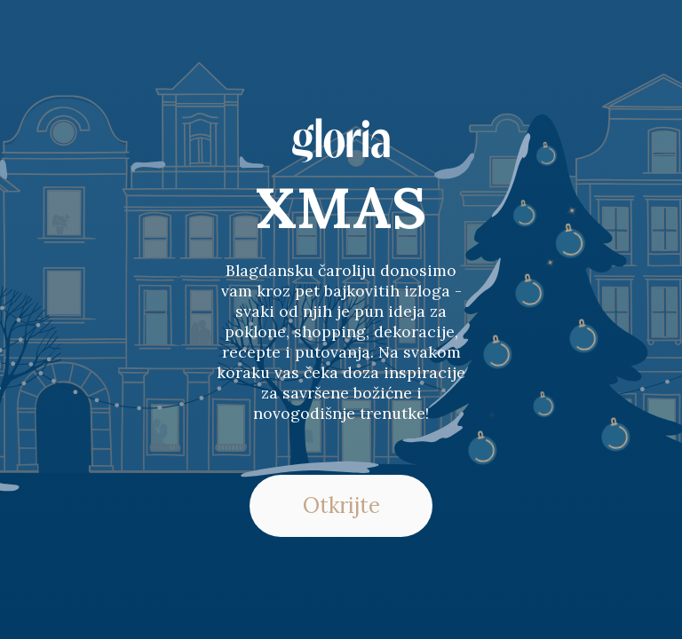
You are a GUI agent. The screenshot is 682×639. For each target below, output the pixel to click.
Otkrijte (341, 505)
